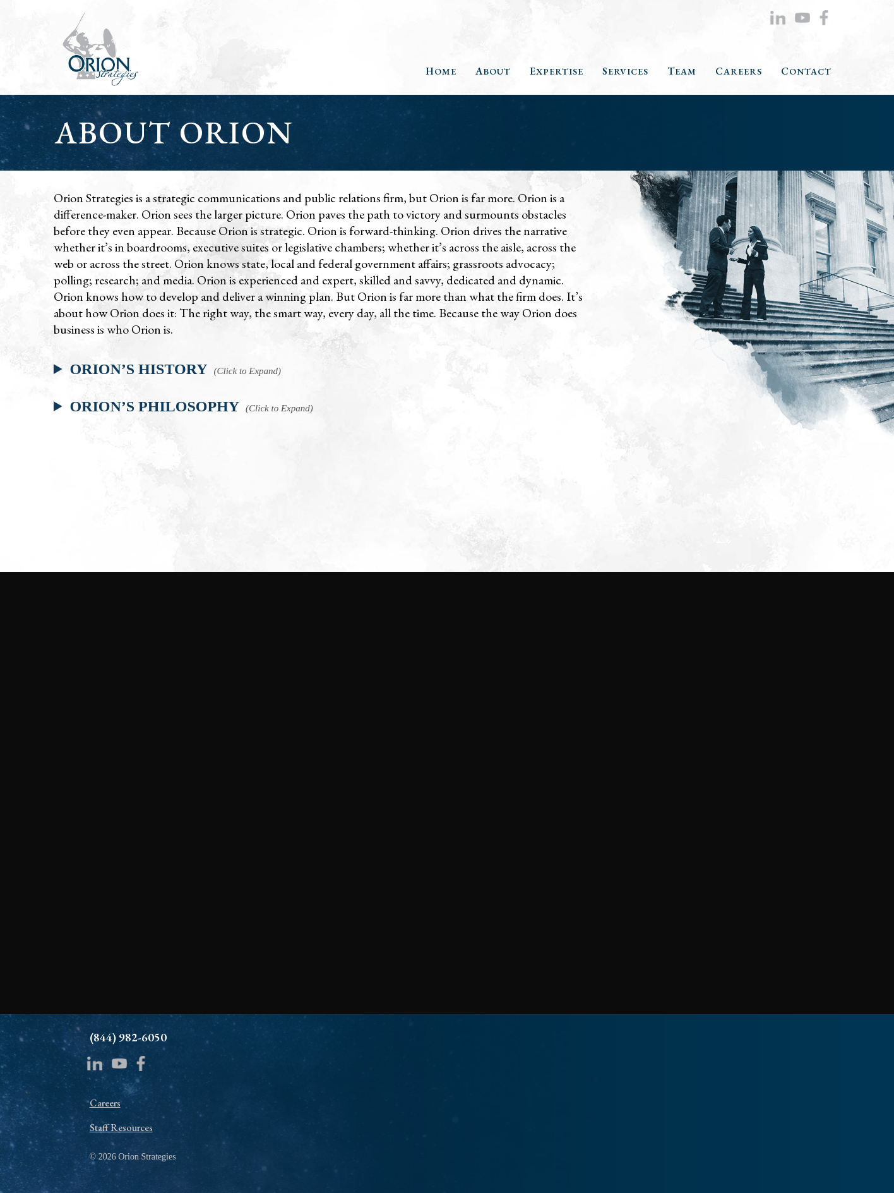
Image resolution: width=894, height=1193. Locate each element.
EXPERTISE (556, 71)
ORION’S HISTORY (138, 369)
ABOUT (493, 71)
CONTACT (806, 71)
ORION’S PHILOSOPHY (154, 406)
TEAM (681, 71)
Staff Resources (121, 1127)
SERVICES (625, 71)
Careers (105, 1103)
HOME (441, 71)
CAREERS (738, 71)
